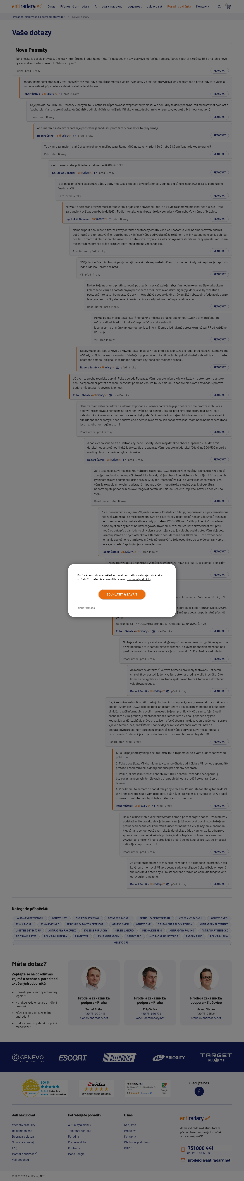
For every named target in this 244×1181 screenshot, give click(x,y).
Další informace (85, 607)
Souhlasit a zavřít (122, 594)
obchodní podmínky (139, 579)
